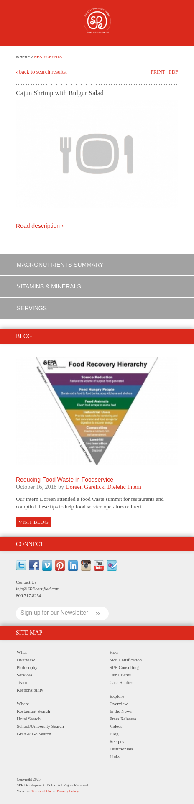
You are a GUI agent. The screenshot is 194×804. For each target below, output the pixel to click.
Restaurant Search (33, 711)
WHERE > (25, 57)
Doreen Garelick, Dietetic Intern (103, 487)
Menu (20, 24)
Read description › (40, 225)
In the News (121, 711)
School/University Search (40, 726)
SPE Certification (126, 659)
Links (115, 756)
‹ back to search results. (41, 72)
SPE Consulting (124, 667)
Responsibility (30, 689)
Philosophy (27, 667)
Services (24, 674)
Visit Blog (33, 522)
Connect (29, 544)
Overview (26, 659)
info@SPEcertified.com (37, 588)
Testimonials (121, 748)
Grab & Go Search (34, 733)
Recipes (117, 741)
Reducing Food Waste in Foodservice (64, 479)
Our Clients (120, 674)
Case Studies (121, 682)
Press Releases (123, 718)
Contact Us (26, 581)
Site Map (29, 633)
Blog (114, 733)
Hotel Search (29, 718)
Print (158, 72)
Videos (116, 726)
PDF (173, 72)
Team (22, 682)
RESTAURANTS (48, 57)
